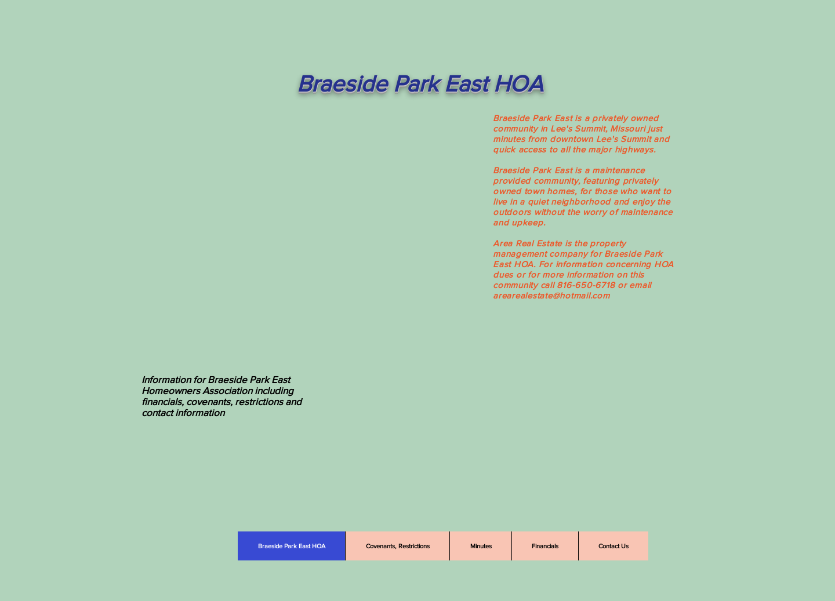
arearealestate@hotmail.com (551, 295)
